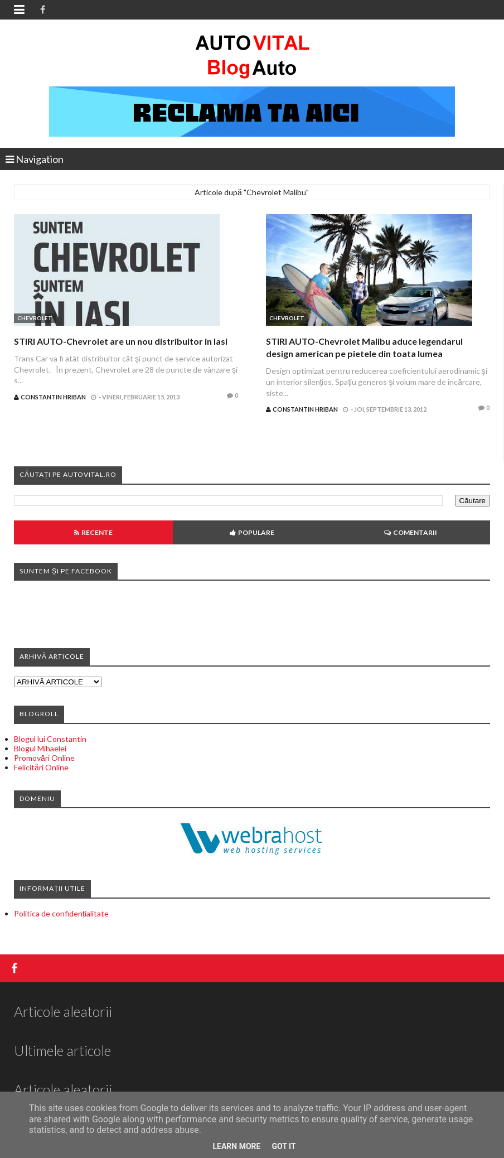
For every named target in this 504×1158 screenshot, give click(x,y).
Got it (283, 1146)
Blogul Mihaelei (40, 748)
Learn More (236, 1146)
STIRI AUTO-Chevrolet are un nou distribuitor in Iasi (120, 341)
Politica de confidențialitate (61, 913)
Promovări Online (44, 758)
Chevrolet (34, 318)
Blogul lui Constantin (50, 739)
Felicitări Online (41, 767)
